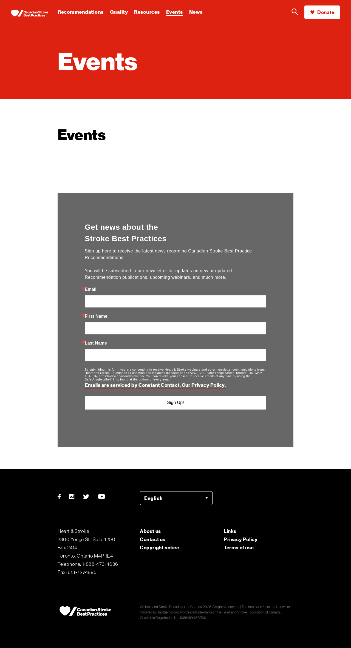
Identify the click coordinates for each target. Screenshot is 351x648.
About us (150, 531)
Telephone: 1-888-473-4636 (88, 564)
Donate (322, 12)
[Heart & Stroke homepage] (34, 13)
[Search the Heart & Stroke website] (295, 12)
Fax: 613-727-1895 (77, 572)
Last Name (96, 343)
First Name (96, 316)
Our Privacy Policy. (204, 385)
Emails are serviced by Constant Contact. (133, 385)
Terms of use (239, 547)
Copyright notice (159, 547)
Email (91, 289)
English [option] (153, 498)
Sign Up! (175, 402)
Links (230, 531)
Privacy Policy (240, 539)
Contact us (152, 539)
